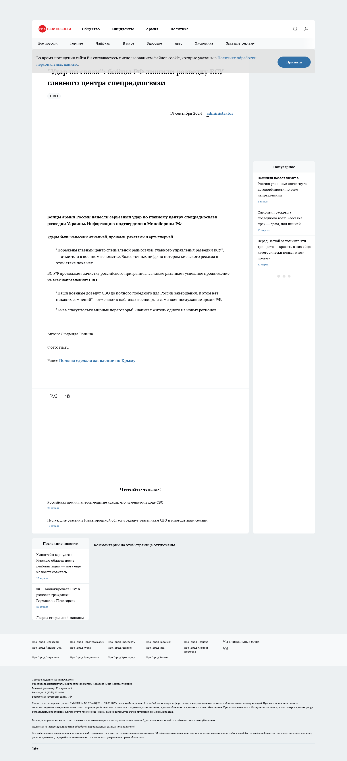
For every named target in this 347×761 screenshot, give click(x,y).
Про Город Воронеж (158, 641)
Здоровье (154, 43)
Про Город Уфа (155, 647)
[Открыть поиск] (295, 28)
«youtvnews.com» (63, 679)
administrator (219, 113)
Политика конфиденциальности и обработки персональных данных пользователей (83, 726)
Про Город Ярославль (121, 641)
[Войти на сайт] (306, 28)
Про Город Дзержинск (45, 657)
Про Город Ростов (157, 657)
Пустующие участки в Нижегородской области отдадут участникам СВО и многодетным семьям (140, 523)
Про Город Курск (80, 647)
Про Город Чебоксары (45, 641)
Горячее (76, 43)
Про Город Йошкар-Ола (47, 647)
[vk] (54, 396)
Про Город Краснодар (121, 657)
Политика (180, 29)
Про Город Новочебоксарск (87, 641)
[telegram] (69, 396)
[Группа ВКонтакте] (225, 648)
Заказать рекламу (240, 43)
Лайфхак (103, 43)
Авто (178, 43)
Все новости (48, 43)
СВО (54, 95)
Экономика (204, 43)
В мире (128, 43)
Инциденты (123, 29)
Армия (152, 29)
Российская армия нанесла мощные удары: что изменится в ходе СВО (140, 505)
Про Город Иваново (196, 641)
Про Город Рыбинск (120, 647)
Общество (91, 29)
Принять (294, 62)
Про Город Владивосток (85, 657)
